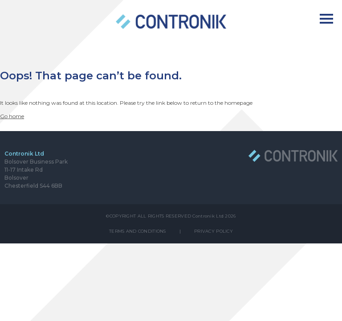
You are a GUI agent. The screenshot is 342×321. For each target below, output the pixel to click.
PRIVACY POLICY (213, 231)
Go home (12, 116)
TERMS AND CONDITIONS (137, 231)
